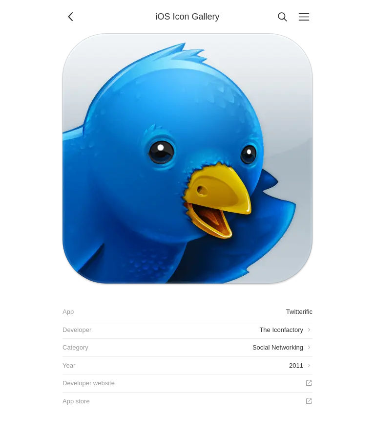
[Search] (282, 16)
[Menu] (303, 16)
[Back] (71, 16)
